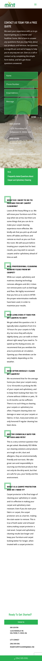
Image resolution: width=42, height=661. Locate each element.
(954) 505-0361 (21, 658)
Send (33, 117)
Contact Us (21, 622)
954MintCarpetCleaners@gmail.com (22, 647)
